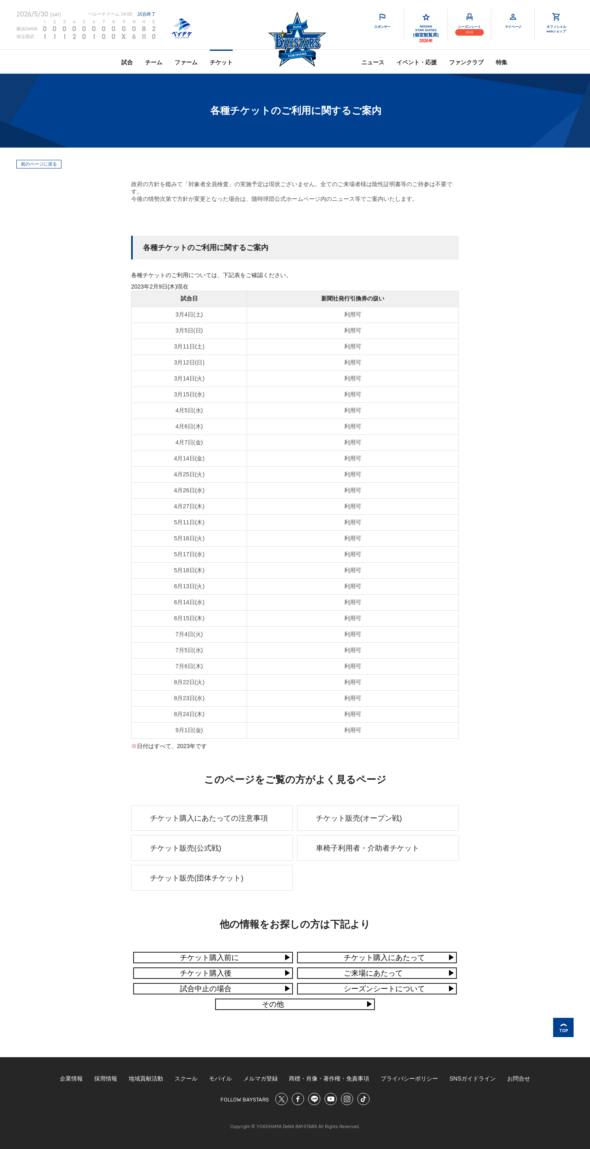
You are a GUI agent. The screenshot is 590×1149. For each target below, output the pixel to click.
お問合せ (518, 1078)
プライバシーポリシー (409, 1078)
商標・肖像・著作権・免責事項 (329, 1078)
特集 (501, 62)
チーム (153, 62)
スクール (186, 1078)
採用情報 (105, 1078)
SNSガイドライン (472, 1078)
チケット (221, 62)
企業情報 (71, 1078)
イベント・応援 (417, 62)
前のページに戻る (39, 164)
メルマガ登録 (260, 1078)
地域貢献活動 (146, 1078)
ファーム (186, 62)
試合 (127, 62)
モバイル (220, 1078)
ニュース (372, 62)
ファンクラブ (466, 62)
